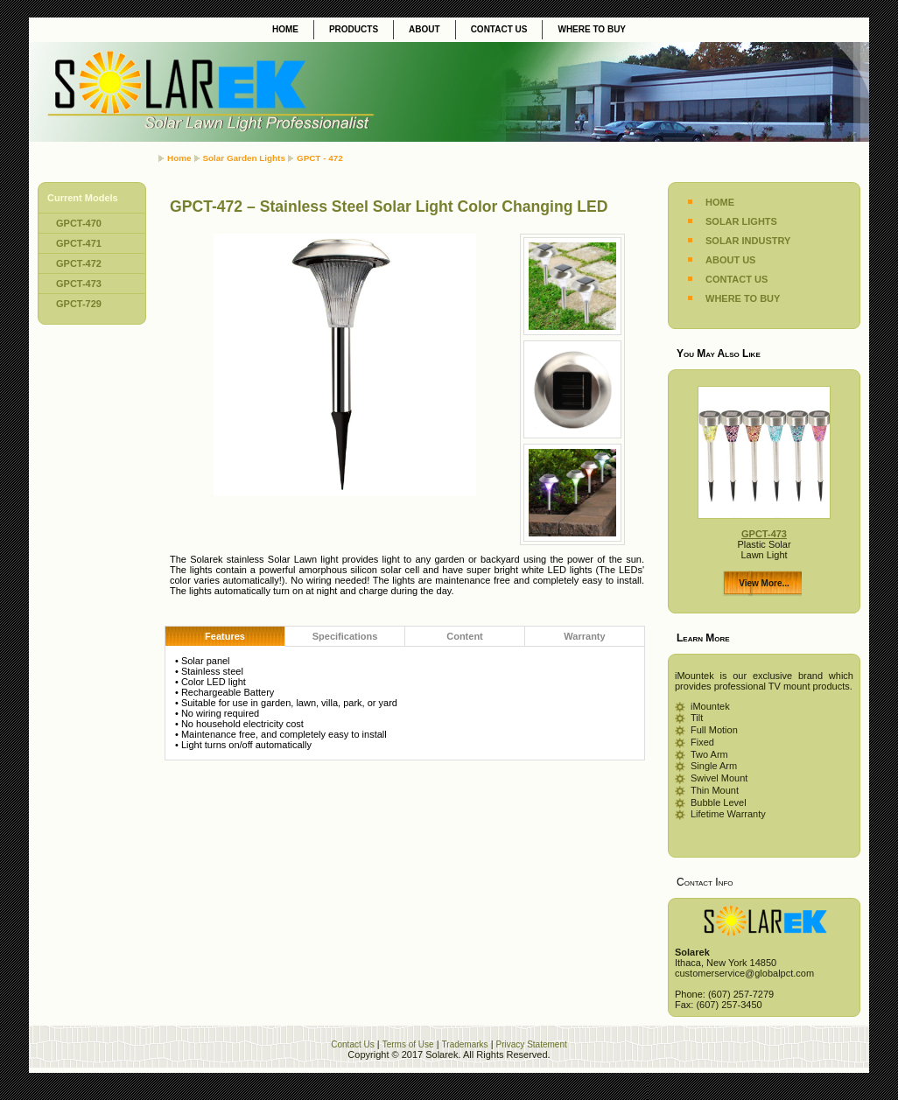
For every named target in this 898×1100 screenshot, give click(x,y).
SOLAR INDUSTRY (747, 240)
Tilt (697, 717)
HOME (719, 202)
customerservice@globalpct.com (744, 973)
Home (179, 158)
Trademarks (465, 1044)
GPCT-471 (79, 243)
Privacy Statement (531, 1044)
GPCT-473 (79, 283)
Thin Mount (715, 790)
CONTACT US (736, 279)
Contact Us (352, 1044)
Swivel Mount (719, 778)
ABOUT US (730, 260)
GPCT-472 (79, 263)
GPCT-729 (79, 303)
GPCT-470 (79, 223)
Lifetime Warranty (728, 814)
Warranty (584, 636)
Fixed (702, 742)
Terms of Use (408, 1044)
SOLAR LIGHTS (741, 221)
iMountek (710, 706)
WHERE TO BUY (742, 298)
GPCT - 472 (320, 158)
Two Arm (709, 754)
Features (225, 636)
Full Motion (714, 730)
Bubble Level (719, 802)
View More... (764, 583)
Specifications (345, 636)
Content (464, 636)
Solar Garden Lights (244, 158)
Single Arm (714, 765)
